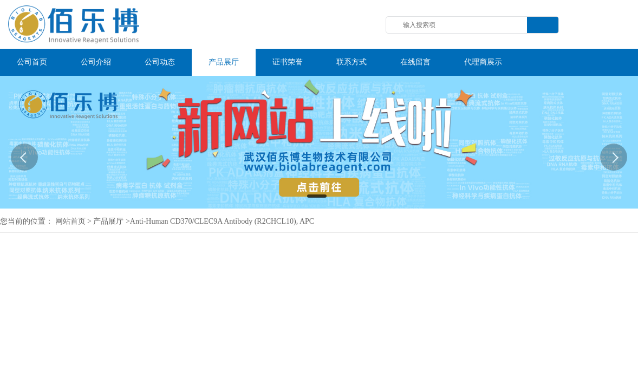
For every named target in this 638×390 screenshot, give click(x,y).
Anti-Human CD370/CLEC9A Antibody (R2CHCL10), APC (222, 221)
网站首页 (70, 221)
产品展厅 (108, 221)
